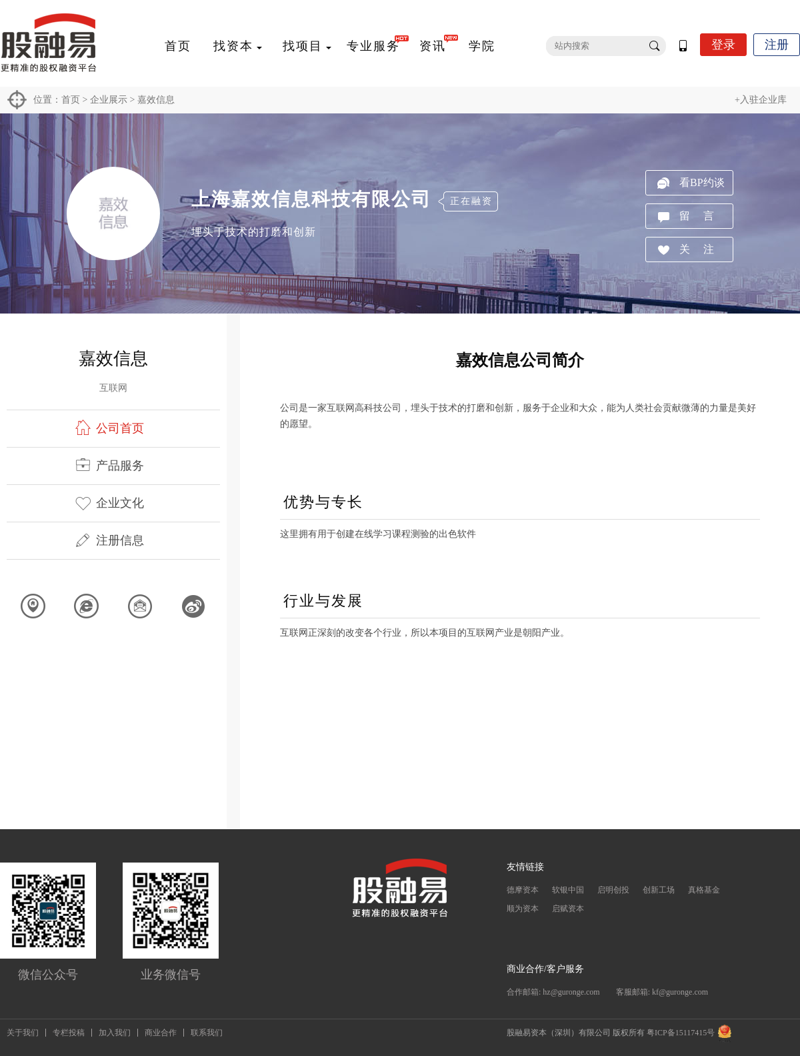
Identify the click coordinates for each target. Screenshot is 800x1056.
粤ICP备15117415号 (681, 1032)
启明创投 (613, 890)
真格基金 (704, 890)
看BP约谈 (702, 182)
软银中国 (568, 890)
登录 (723, 44)
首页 (178, 46)
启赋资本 (568, 909)
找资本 (233, 46)
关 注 (696, 249)
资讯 (432, 46)
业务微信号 (171, 974)
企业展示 (108, 100)
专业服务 (373, 46)
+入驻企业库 (761, 100)
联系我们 (207, 1033)
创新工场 (659, 890)
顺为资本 (523, 909)
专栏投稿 (69, 1033)
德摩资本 (523, 890)
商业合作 (161, 1033)
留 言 (696, 215)
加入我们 (115, 1033)
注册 (777, 44)
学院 (482, 46)
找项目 (303, 46)
